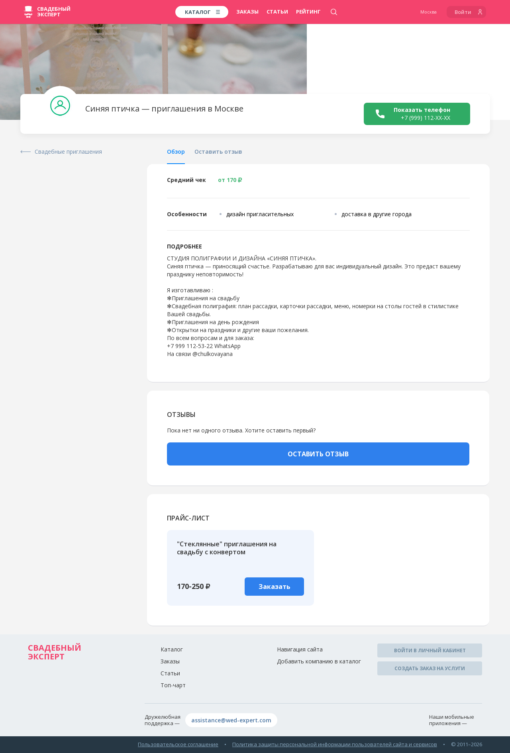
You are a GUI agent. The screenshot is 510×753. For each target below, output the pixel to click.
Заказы (247, 11)
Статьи (277, 11)
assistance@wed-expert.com (231, 720)
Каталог (172, 649)
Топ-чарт (173, 685)
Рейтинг (308, 11)
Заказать (274, 586)
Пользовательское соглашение (178, 744)
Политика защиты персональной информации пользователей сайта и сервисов (334, 744)
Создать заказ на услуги (429, 668)
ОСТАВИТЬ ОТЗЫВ (318, 454)
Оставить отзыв (218, 151)
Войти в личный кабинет (430, 650)
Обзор (176, 151)
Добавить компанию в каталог (319, 661)
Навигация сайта (300, 649)
